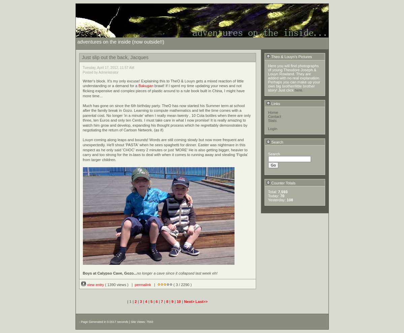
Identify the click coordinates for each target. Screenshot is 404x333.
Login (272, 129)
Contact (274, 116)
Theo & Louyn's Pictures (289, 57)
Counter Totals (281, 183)
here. (298, 90)
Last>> (201, 302)
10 (179, 302)
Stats (272, 121)
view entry (93, 285)
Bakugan (145, 86)
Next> (189, 302)
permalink (143, 285)
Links (273, 104)
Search (275, 142)
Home (273, 112)
